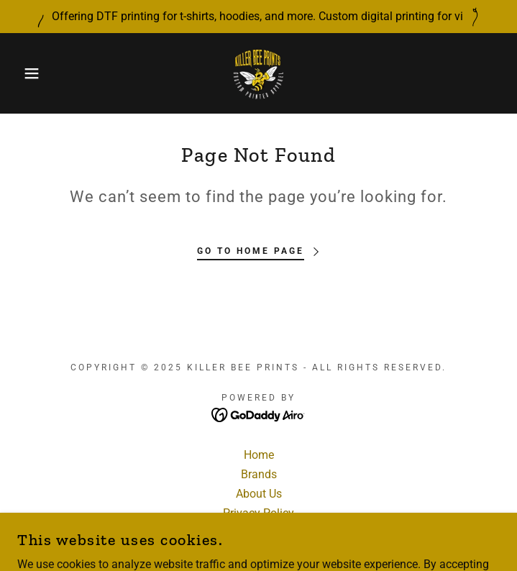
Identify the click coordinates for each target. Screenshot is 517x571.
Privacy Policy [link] (258, 513)
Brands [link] (259, 474)
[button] (33, 73)
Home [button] (259, 455)
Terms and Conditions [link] (258, 532)
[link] (259, 73)
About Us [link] (259, 494)
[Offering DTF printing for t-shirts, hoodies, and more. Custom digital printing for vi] (258, 16)
